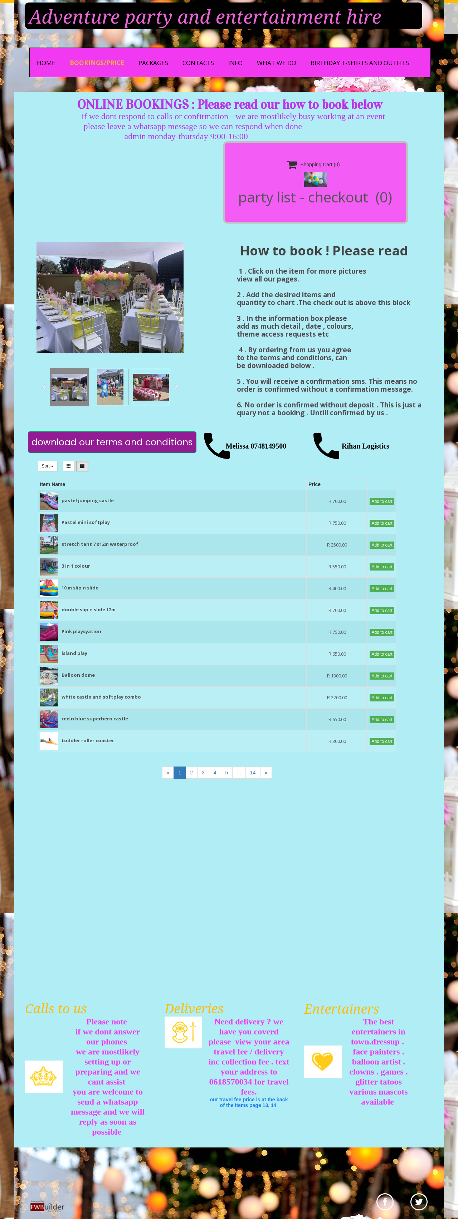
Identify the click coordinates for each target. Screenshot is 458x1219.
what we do (276, 63)
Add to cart (381, 501)
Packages (153, 63)
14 (253, 772)
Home (46, 63)
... (239, 772)
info (235, 63)
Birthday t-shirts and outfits (360, 63)
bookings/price (97, 63)
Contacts (198, 63)
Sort (48, 466)
